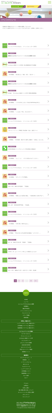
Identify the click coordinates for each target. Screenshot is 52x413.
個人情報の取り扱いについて (26, 390)
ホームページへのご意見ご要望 (26, 392)
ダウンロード (26, 394)
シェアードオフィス (26, 368)
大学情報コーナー (26, 371)
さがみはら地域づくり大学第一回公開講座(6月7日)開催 (22, 65)
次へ (36, 280)
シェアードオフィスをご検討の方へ (26, 323)
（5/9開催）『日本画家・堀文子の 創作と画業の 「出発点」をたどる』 (26, 139)
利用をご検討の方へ (26, 321)
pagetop (26, 292)
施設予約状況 (30, 6)
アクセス (26, 383)
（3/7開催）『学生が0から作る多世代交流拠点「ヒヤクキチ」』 (24, 233)
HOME (26, 299)
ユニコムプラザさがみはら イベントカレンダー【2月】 (22, 214)
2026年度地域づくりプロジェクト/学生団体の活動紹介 (22, 149)
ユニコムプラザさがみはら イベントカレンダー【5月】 (22, 46)
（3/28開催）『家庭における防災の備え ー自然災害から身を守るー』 (26, 195)
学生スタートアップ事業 (26, 349)
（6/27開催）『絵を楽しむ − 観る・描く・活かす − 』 (22, 74)
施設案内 (26, 355)
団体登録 (26, 317)
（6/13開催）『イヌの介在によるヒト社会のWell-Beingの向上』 (24, 102)
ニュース (26, 301)
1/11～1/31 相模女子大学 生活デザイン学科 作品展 (22, 270)
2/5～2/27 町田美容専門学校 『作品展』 (19, 205)
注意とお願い (26, 387)
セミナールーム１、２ (26, 357)
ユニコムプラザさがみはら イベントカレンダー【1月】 (22, 261)
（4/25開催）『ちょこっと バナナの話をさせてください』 (23, 158)
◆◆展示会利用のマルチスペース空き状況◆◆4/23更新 (22, 83)
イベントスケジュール (26, 310)
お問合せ (26, 385)
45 (31, 280)
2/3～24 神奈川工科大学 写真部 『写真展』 (20, 242)
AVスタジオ (26, 364)
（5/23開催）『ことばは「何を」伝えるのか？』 (20, 111)
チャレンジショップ (26, 336)
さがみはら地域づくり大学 (26, 338)
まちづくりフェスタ (26, 347)
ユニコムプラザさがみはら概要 (26, 304)
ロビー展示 (26, 375)
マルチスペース (26, 366)
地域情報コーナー (26, 373)
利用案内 (26, 306)
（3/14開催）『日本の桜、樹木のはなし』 (19, 223)
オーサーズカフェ (26, 333)
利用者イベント (26, 351)
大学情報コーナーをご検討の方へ (26, 325)
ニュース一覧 (15, 6)
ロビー (26, 377)
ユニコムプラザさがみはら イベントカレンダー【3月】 (22, 167)
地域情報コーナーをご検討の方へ (26, 328)
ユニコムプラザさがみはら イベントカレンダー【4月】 (22, 121)
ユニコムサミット (26, 340)
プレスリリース (26, 313)
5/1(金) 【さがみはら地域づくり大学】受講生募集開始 (22, 93)
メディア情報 (26, 315)
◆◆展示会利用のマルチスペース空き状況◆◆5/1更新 (22, 55)
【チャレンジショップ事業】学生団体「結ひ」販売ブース (23, 130)
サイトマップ (26, 396)
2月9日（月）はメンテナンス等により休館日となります (22, 251)
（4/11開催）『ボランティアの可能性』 (18, 177)
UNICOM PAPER (26, 345)
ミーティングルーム (26, 362)
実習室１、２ (26, 359)
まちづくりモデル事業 (26, 342)
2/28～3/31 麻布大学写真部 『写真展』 (19, 186)
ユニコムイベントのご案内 (26, 331)
